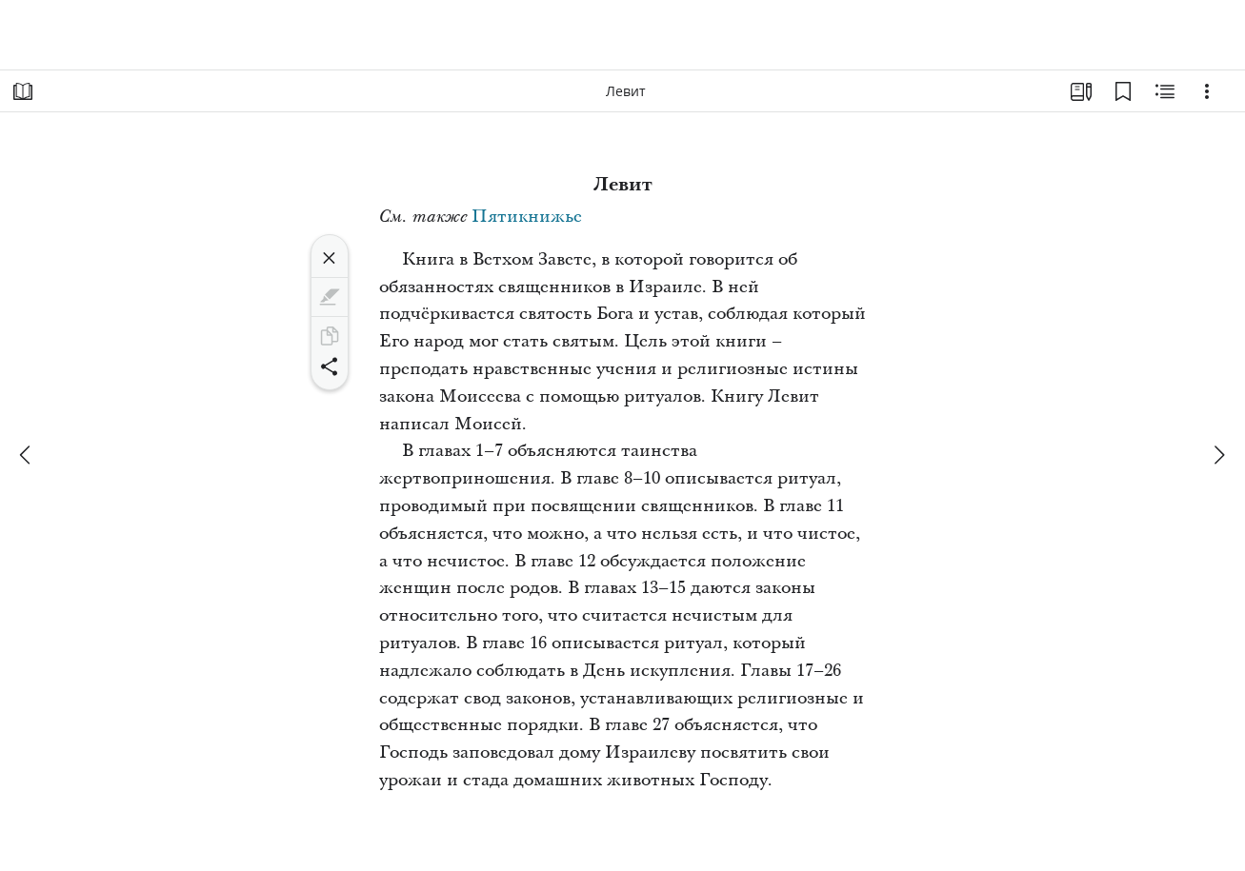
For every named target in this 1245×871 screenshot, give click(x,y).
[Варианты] (1207, 91)
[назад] (27, 455)
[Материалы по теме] (1165, 91)
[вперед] (1218, 455)
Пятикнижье (527, 216)
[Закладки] (1123, 91)
